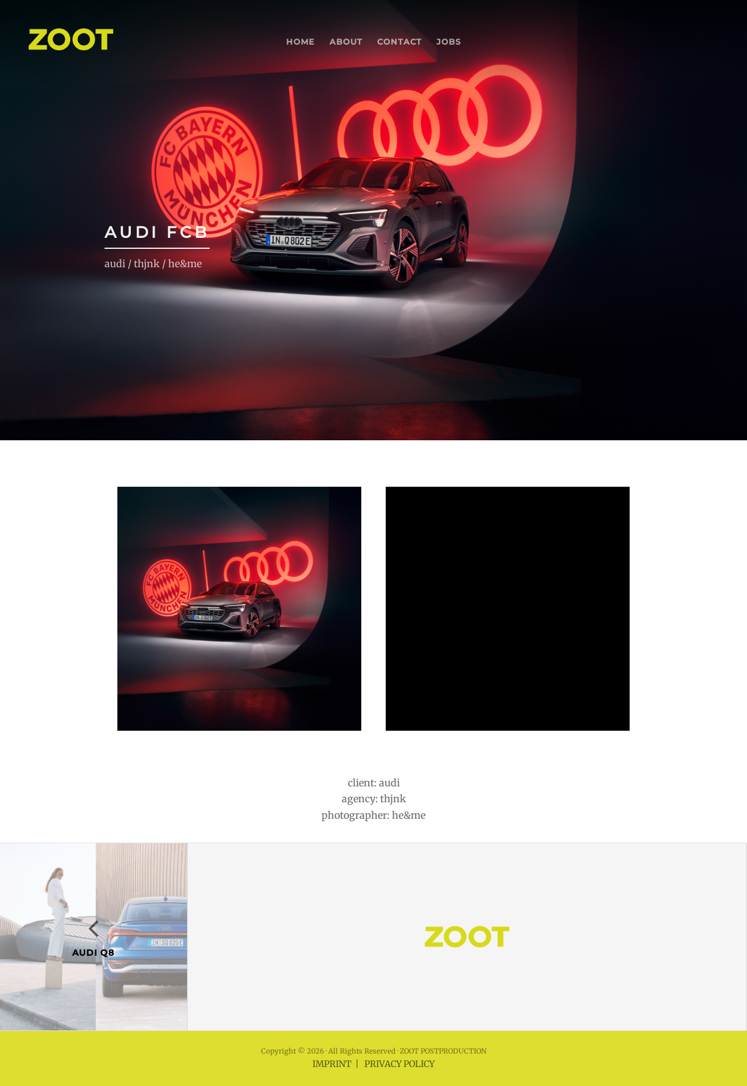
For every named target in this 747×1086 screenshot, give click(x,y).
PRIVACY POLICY (399, 1063)
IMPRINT (331, 1063)
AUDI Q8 (93, 952)
